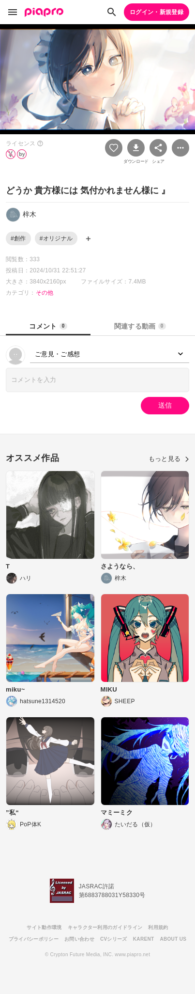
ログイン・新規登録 (156, 12)
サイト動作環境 (44, 927)
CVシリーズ (113, 939)
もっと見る (169, 458)
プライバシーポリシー (34, 939)
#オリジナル (56, 238)
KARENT (143, 939)
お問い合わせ (79, 939)
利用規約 (158, 927)
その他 (45, 292)
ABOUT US (173, 939)
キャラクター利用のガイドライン (105, 927)
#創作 (18, 238)
